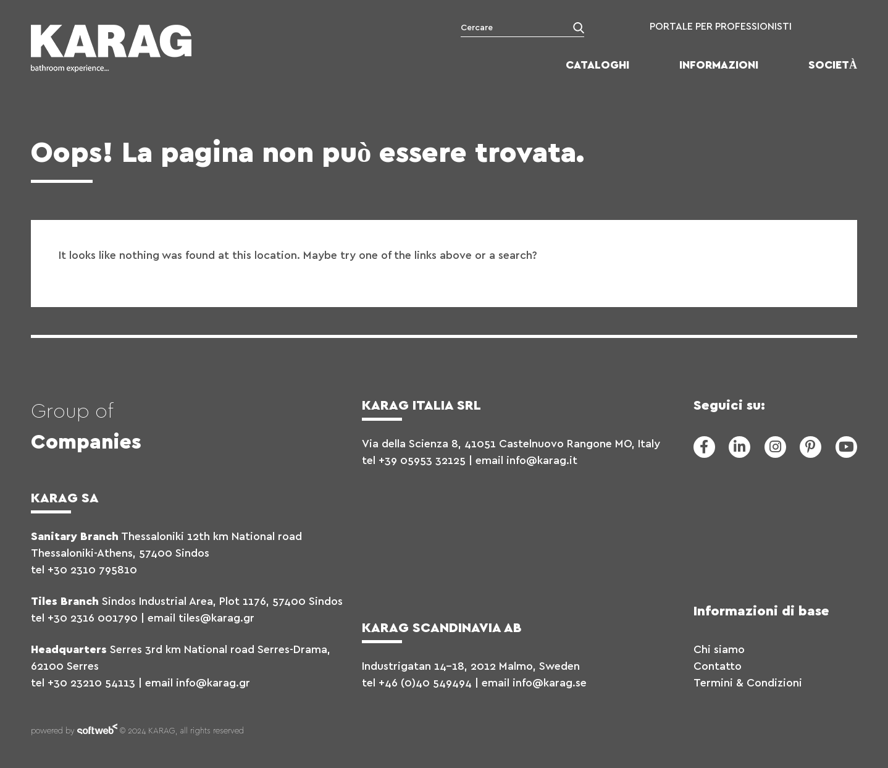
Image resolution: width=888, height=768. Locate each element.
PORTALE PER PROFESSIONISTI (721, 27)
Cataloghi (597, 65)
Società (832, 65)
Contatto (717, 666)
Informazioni (718, 65)
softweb (97, 731)
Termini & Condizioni (747, 683)
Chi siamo (719, 650)
